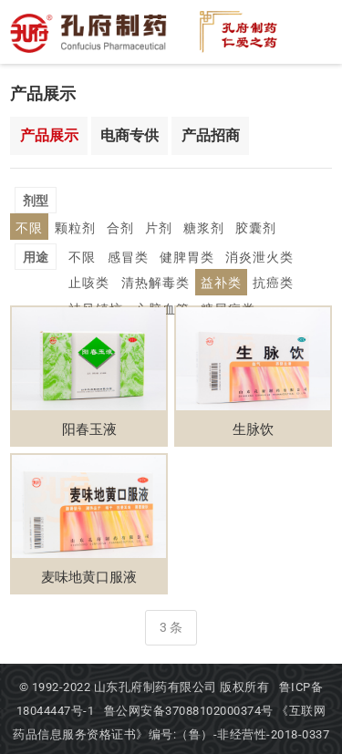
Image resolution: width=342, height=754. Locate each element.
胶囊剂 (286, 199)
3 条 (171, 625)
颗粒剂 (122, 199)
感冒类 (121, 229)
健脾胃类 (175, 229)
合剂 (163, 199)
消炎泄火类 (242, 229)
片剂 (198, 199)
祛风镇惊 (260, 255)
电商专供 (129, 134)
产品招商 (210, 134)
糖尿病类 (153, 281)
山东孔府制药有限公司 (155, 685)
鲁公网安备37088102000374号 (190, 709)
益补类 (159, 255)
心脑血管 (93, 281)
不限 (81, 199)
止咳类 (302, 229)
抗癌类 (207, 255)
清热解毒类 (99, 255)
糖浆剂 (239, 199)
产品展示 (49, 134)
